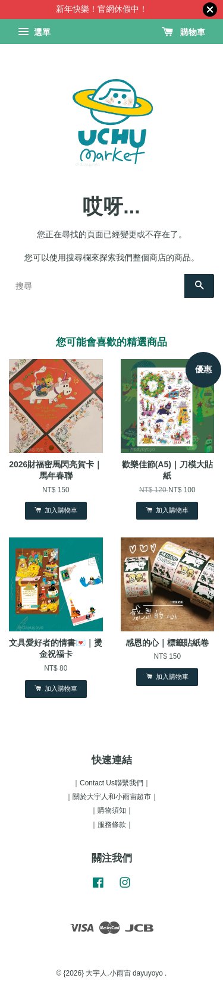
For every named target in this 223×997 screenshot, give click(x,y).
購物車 (183, 32)
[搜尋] (96, 286)
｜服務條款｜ (111, 824)
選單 (34, 32)
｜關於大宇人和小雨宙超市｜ (111, 796)
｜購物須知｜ (111, 810)
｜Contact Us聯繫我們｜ (111, 783)
